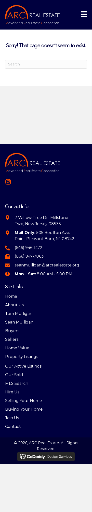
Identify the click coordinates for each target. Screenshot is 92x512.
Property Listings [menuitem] (21, 356)
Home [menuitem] (11, 296)
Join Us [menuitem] (12, 418)
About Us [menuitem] (14, 305)
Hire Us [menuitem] (12, 392)
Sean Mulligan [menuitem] (19, 322)
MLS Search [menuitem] (16, 383)
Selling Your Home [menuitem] (23, 400)
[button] (8, 182)
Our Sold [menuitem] (14, 374)
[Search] (46, 64)
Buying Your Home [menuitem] (24, 409)
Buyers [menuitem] (12, 330)
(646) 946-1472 (28, 247)
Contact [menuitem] (13, 426)
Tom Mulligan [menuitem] (18, 313)
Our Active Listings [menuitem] (23, 366)
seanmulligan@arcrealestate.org (47, 265)
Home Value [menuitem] (17, 348)
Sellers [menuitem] (11, 339)
